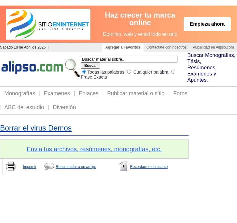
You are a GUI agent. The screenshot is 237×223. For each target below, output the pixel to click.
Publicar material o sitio (135, 93)
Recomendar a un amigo (76, 167)
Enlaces (88, 93)
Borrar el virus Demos (36, 128)
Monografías (19, 93)
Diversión (64, 107)
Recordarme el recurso (149, 167)
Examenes (57, 93)
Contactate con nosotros (167, 47)
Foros (180, 93)
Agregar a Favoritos (122, 47)
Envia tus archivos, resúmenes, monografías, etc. (94, 149)
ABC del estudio (24, 107)
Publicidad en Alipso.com (213, 47)
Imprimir (29, 167)
